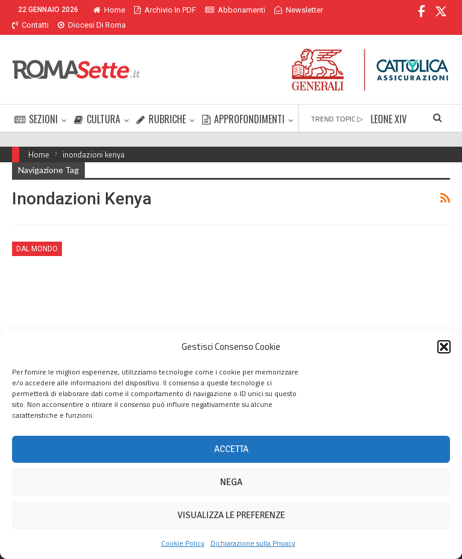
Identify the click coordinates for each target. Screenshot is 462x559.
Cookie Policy (183, 543)
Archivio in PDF (165, 9)
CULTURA (97, 104)
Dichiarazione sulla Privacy (253, 543)
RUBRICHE (161, 104)
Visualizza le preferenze (231, 515)
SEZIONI (36, 104)
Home (109, 9)
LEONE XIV (389, 104)
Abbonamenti (235, 9)
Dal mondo (37, 234)
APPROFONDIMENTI (243, 104)
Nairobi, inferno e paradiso (76, 320)
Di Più (287, 9)
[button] (444, 347)
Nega (231, 482)
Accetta (231, 449)
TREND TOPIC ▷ (337, 104)
